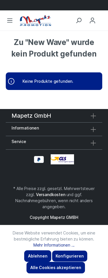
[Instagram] (54, 176)
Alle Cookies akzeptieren (55, 267)
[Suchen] (79, 20)
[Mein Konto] (92, 20)
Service (19, 141)
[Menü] (10, 20)
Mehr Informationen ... (54, 245)
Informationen (25, 127)
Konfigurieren (70, 255)
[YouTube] (57, 176)
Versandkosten (50, 194)
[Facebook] (51, 176)
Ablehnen (38, 255)
